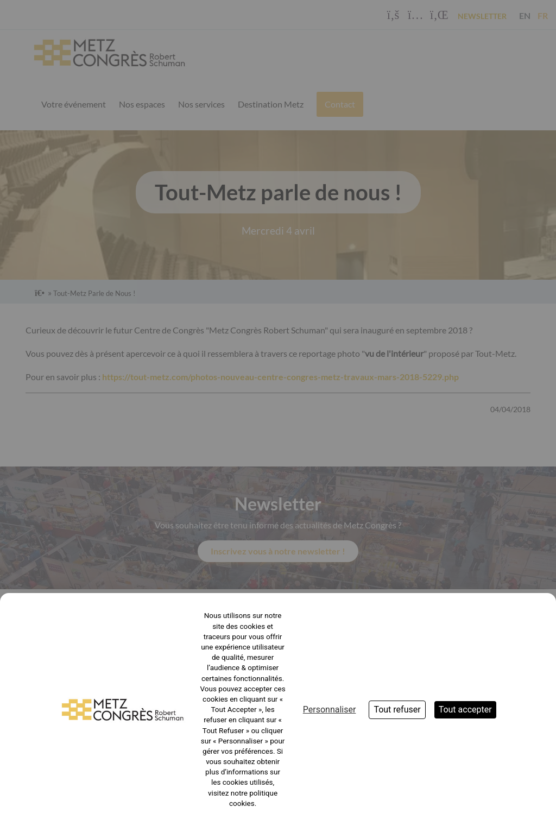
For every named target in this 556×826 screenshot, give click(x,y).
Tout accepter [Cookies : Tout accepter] (465, 709)
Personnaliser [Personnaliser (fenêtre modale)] (329, 709)
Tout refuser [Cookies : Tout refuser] (397, 709)
